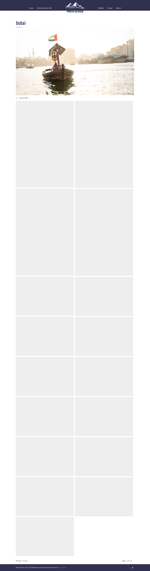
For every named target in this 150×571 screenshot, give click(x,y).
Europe (109, 8)
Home (31, 8)
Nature (118, 8)
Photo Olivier (75, 11)
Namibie (101, 8)
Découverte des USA (44, 8)
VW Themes (62, 567)
